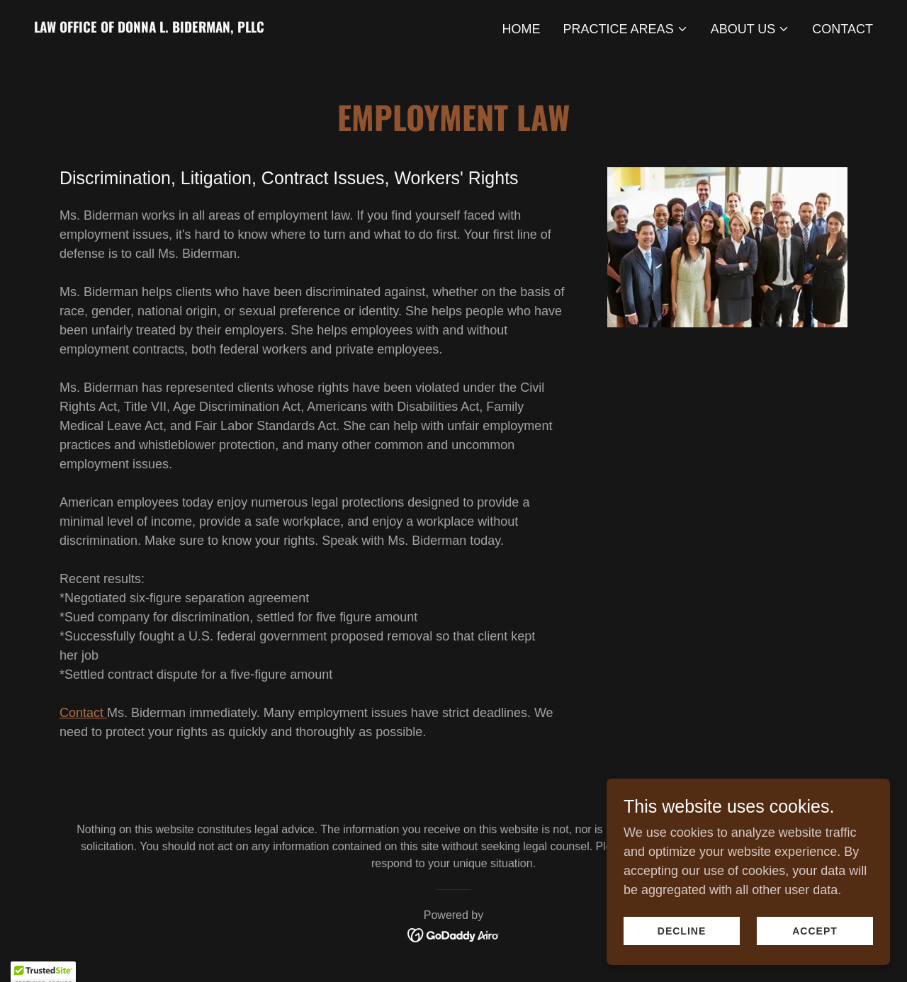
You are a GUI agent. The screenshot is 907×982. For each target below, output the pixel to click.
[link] (149, 28)
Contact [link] (842, 29)
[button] (625, 29)
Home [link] (521, 29)
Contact (83, 713)
